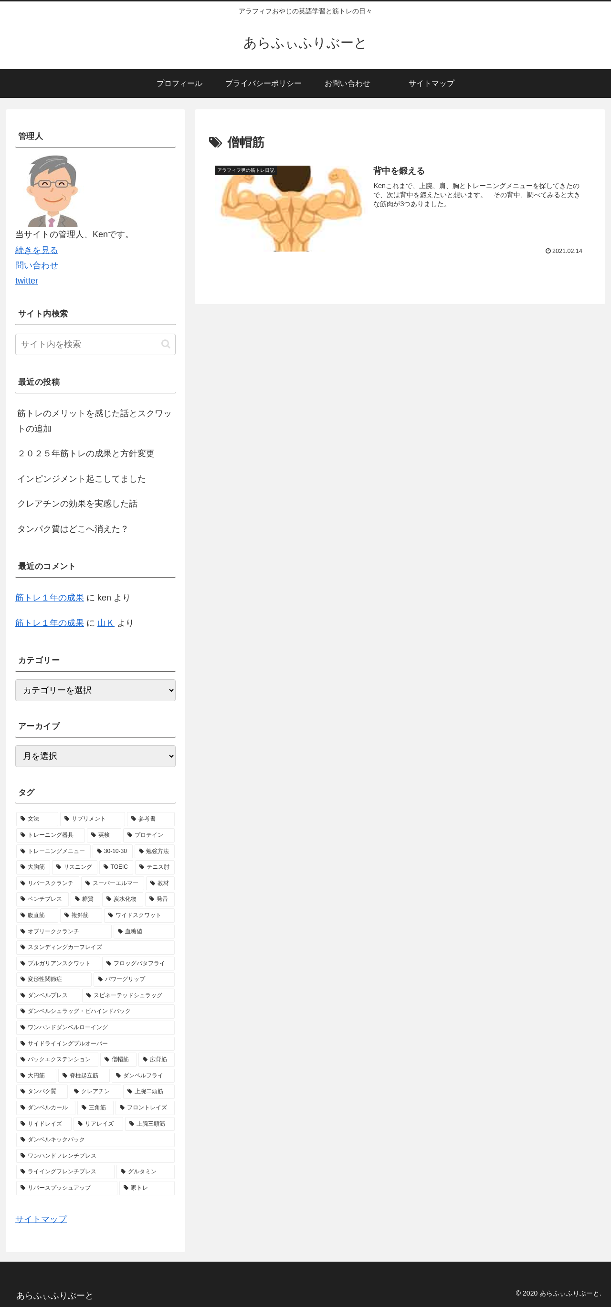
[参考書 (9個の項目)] (151, 819)
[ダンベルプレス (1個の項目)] (48, 996)
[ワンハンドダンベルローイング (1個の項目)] (95, 1028)
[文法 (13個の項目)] (37, 819)
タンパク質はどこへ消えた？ (73, 529)
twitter (26, 280)
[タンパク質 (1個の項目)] (42, 1092)
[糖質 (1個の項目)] (85, 899)
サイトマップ (41, 1219)
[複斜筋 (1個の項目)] (81, 915)
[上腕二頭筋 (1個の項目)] (149, 1092)
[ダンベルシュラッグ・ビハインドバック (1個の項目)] (95, 1011)
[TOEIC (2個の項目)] (116, 867)
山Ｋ (106, 623)
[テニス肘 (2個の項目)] (155, 867)
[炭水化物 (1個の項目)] (122, 899)
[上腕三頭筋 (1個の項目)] (150, 1124)
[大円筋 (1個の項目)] (36, 1076)
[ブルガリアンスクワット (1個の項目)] (58, 964)
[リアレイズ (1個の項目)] (98, 1124)
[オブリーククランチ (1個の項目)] (64, 932)
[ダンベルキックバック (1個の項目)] (95, 1140)
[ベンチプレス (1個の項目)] (42, 899)
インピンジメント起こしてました (81, 479)
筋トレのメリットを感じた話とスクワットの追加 (94, 421)
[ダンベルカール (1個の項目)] (45, 1108)
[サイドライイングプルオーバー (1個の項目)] (95, 1044)
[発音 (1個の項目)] (160, 899)
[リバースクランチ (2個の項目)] (47, 883)
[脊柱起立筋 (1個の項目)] (84, 1076)
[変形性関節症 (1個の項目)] (54, 979)
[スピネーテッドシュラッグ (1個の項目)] (128, 996)
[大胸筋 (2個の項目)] (33, 867)
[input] (95, 344)
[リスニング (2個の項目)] (74, 867)
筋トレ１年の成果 (49, 597)
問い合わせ (36, 265)
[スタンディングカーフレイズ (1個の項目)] (95, 947)
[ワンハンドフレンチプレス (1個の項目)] (95, 1156)
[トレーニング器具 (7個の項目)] (50, 835)
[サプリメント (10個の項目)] (92, 819)
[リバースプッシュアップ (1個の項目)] (66, 1188)
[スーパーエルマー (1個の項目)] (112, 883)
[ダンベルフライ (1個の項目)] (143, 1076)
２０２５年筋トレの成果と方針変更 (86, 453)
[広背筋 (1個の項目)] (156, 1060)
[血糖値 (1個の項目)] (144, 932)
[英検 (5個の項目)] (104, 835)
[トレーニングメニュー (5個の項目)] (53, 851)
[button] (166, 343)
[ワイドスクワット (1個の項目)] (139, 915)
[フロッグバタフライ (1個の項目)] (138, 964)
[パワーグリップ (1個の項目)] (134, 979)
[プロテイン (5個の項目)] (149, 835)
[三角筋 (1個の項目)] (95, 1108)
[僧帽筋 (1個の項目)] (118, 1060)
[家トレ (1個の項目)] (147, 1188)
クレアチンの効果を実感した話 (77, 503)
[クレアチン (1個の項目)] (95, 1092)
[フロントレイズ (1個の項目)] (145, 1108)
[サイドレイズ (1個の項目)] (44, 1124)
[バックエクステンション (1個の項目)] (57, 1060)
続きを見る (36, 250)
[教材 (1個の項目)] (160, 883)
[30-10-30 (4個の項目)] (113, 851)
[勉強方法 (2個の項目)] (155, 851)
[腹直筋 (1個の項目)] (37, 915)
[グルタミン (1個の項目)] (145, 1172)
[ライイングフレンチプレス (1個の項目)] (65, 1172)
